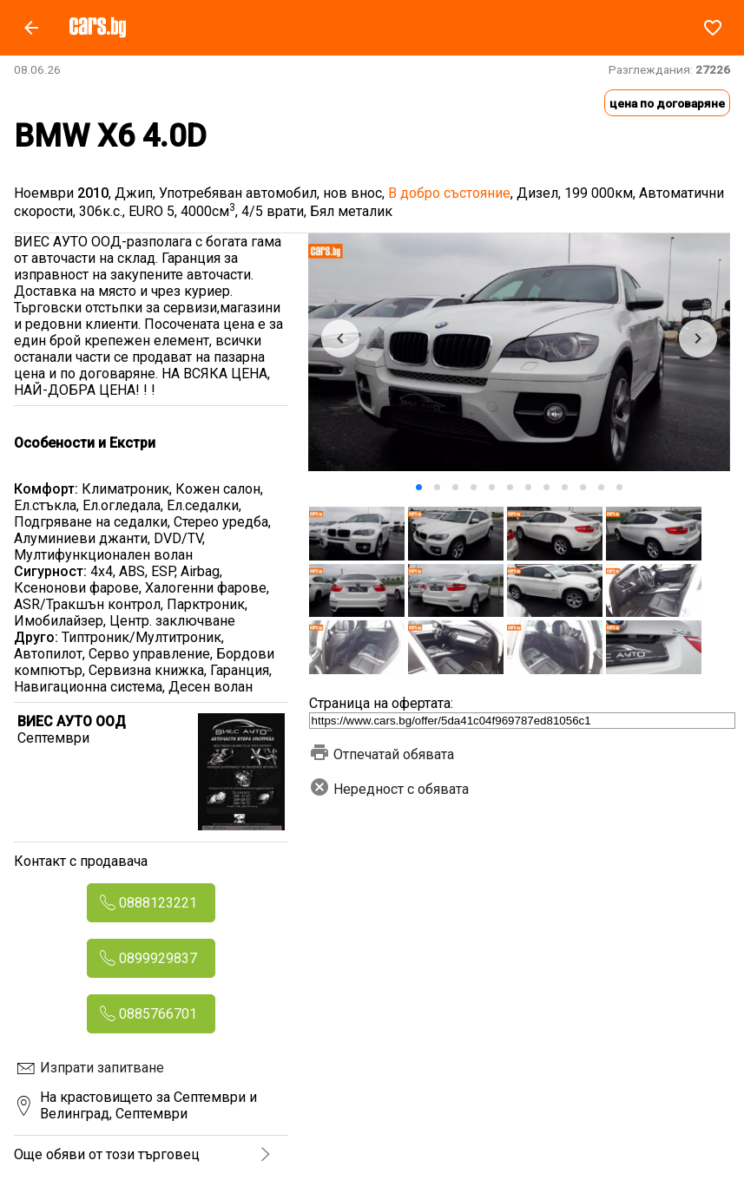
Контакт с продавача (81, 861)
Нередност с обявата (389, 789)
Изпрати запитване (102, 1067)
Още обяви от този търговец (107, 1154)
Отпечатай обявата (381, 754)
